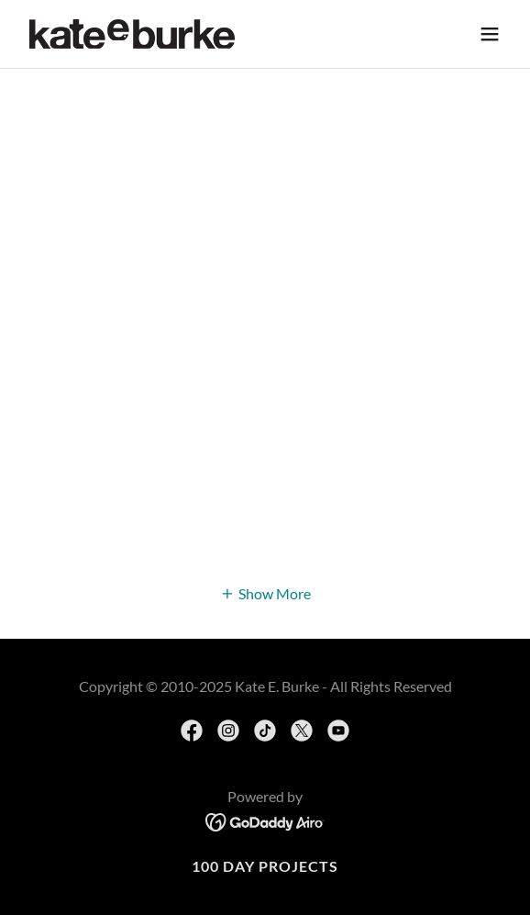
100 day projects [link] (265, 866)
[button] (489, 34)
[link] (132, 34)
